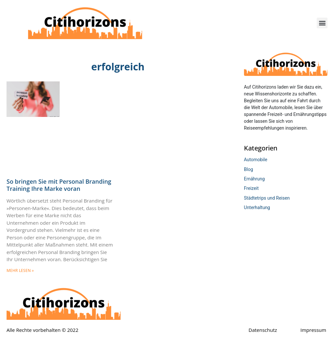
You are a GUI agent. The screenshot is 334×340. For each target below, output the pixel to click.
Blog (248, 169)
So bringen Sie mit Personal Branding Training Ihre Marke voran (59, 184)
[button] (322, 23)
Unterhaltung (257, 207)
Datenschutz (263, 330)
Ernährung (254, 178)
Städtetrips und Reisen (267, 198)
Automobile (255, 159)
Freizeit (251, 188)
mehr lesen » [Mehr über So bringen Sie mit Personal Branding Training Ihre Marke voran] (20, 270)
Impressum (313, 330)
